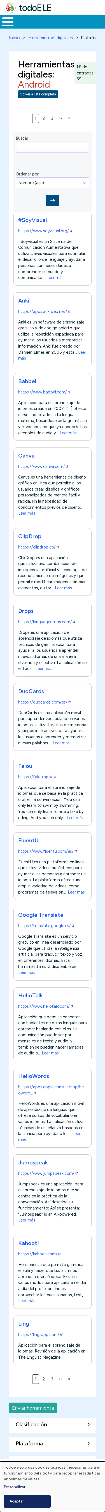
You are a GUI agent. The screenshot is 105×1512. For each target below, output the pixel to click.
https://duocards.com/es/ (44, 702)
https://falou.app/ (37, 776)
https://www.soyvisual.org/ (45, 230)
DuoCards (31, 691)
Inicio (14, 37)
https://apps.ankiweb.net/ (44, 311)
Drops (26, 611)
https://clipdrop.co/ (39, 547)
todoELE (35, 8)
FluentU (28, 840)
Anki (23, 300)
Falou (25, 766)
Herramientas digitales (50, 37)
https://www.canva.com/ (43, 466)
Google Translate (41, 914)
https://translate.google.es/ (46, 925)
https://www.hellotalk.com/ (46, 1006)
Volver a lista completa (38, 94)
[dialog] (52, 1487)
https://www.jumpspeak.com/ (48, 1173)
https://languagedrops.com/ (47, 621)
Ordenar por (27, 174)
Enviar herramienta (33, 1408)
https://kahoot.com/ (39, 1254)
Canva (26, 455)
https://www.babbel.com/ (44, 392)
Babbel (27, 381)
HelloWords (33, 1076)
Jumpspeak (33, 1162)
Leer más (55, 277)
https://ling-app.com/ (40, 1334)
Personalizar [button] (14, 1487)
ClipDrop (29, 536)
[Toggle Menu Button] (8, 22)
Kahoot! (28, 1243)
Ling (23, 1323)
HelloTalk (30, 995)
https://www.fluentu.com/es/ (48, 851)
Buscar (22, 138)
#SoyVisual (32, 220)
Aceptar (17, 1501)
